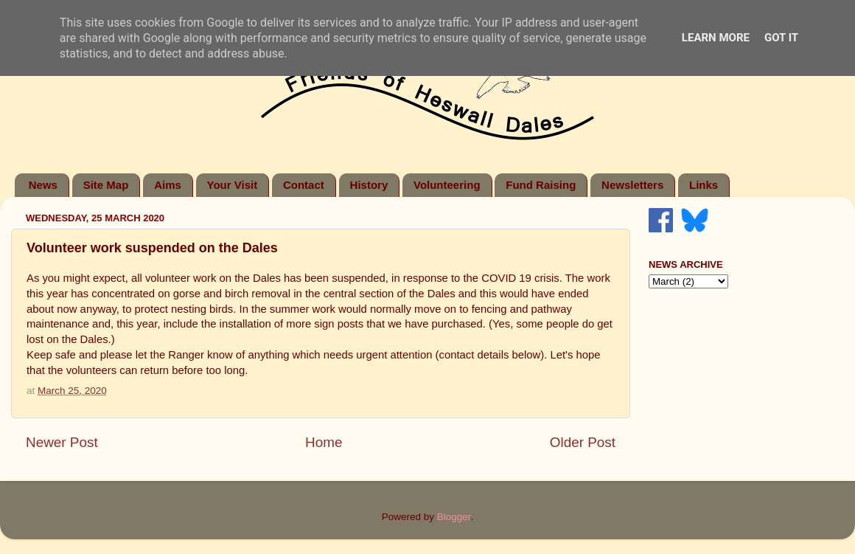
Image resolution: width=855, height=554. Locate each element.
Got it (781, 37)
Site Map (106, 185)
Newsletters (632, 185)
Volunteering (447, 185)
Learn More (716, 37)
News (43, 185)
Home (323, 442)
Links (703, 185)
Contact (303, 185)
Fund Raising (541, 185)
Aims (167, 185)
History (369, 185)
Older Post (582, 442)
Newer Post (62, 442)
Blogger (454, 516)
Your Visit (232, 185)
